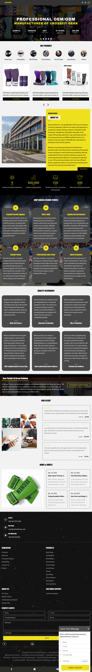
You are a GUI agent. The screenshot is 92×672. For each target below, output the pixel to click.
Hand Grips (49, 552)
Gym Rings (49, 574)
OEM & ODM (46, 214)
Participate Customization (78, 385)
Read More (83, 169)
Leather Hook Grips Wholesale (47, 657)
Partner (4, 568)
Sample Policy (15, 254)
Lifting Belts (50, 555)
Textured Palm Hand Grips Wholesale (38, 660)
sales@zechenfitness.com (16, 529)
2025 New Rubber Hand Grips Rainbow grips (47, 93)
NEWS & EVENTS (46, 464)
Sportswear (50, 581)
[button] (41, 39)
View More (16, 99)
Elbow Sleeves (50, 577)
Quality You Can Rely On (76, 214)
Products (5, 552)
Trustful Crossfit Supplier (15, 214)
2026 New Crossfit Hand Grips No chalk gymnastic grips (21, 93)
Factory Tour (6, 603)
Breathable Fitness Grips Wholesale (23, 657)
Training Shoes (51, 584)
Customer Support (8, 559)
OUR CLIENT (46, 400)
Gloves (48, 571)
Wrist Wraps (50, 559)
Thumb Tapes (50, 565)
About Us (5, 555)
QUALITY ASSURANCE (46, 290)
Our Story (5, 593)
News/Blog (5, 562)
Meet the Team (6, 597)
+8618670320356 (14, 537)
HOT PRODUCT (46, 46)
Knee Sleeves (50, 562)
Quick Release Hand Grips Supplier (33, 655)
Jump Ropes (50, 568)
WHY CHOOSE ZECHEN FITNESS (46, 200)
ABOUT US (54, 117)
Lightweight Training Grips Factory (57, 655)
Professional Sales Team (46, 254)
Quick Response (76, 254)
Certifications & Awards (9, 600)
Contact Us (5, 565)
